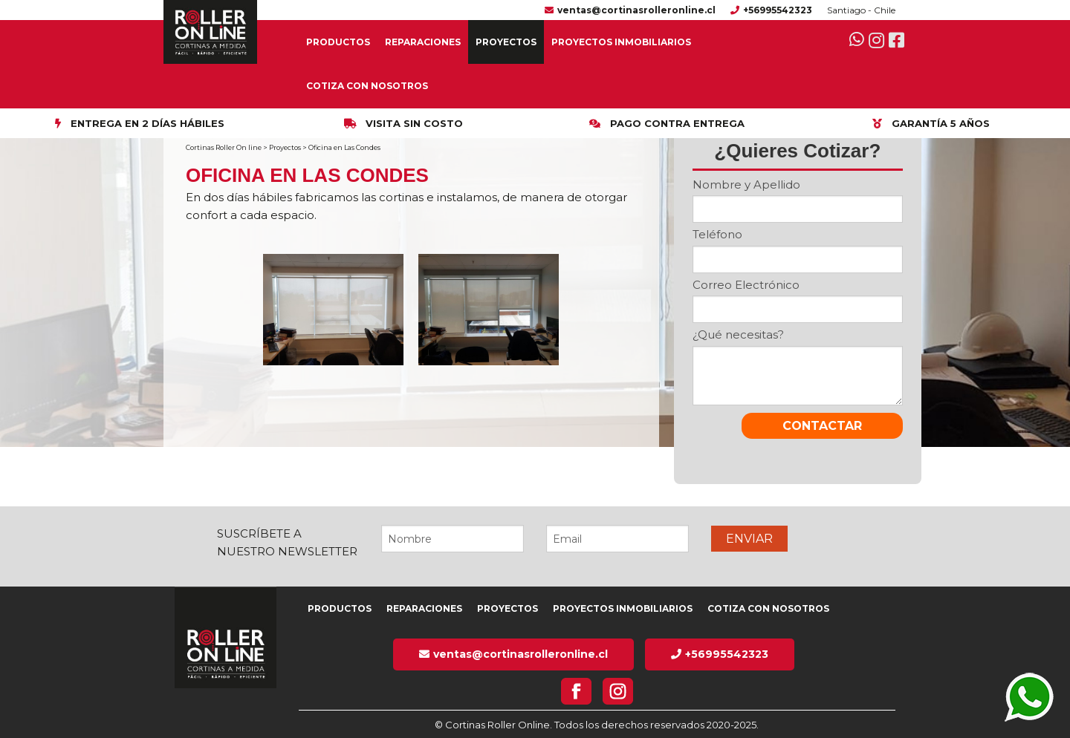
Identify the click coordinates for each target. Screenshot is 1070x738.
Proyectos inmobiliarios (621, 42)
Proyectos (506, 42)
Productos (338, 42)
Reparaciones (423, 42)
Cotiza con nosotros (367, 85)
